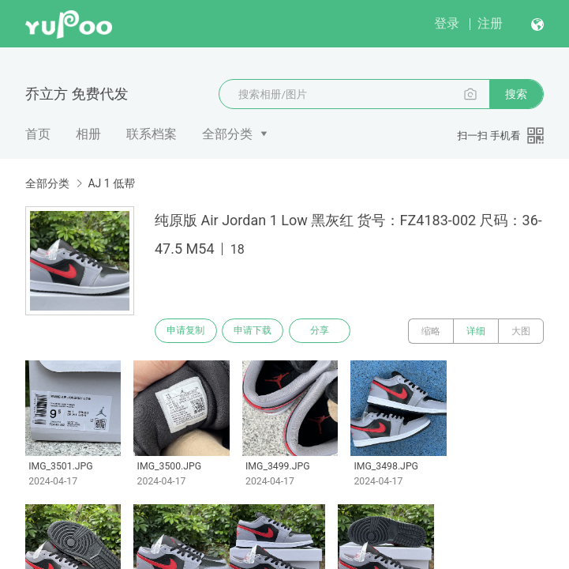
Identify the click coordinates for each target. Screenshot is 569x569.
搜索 (516, 94)
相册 (88, 133)
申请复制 (188, 331)
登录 (446, 23)
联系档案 (151, 133)
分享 (329, 331)
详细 (475, 331)
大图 (520, 331)
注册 (490, 23)
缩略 (430, 331)
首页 (38, 133)
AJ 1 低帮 (111, 183)
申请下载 (259, 331)
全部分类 (227, 133)
